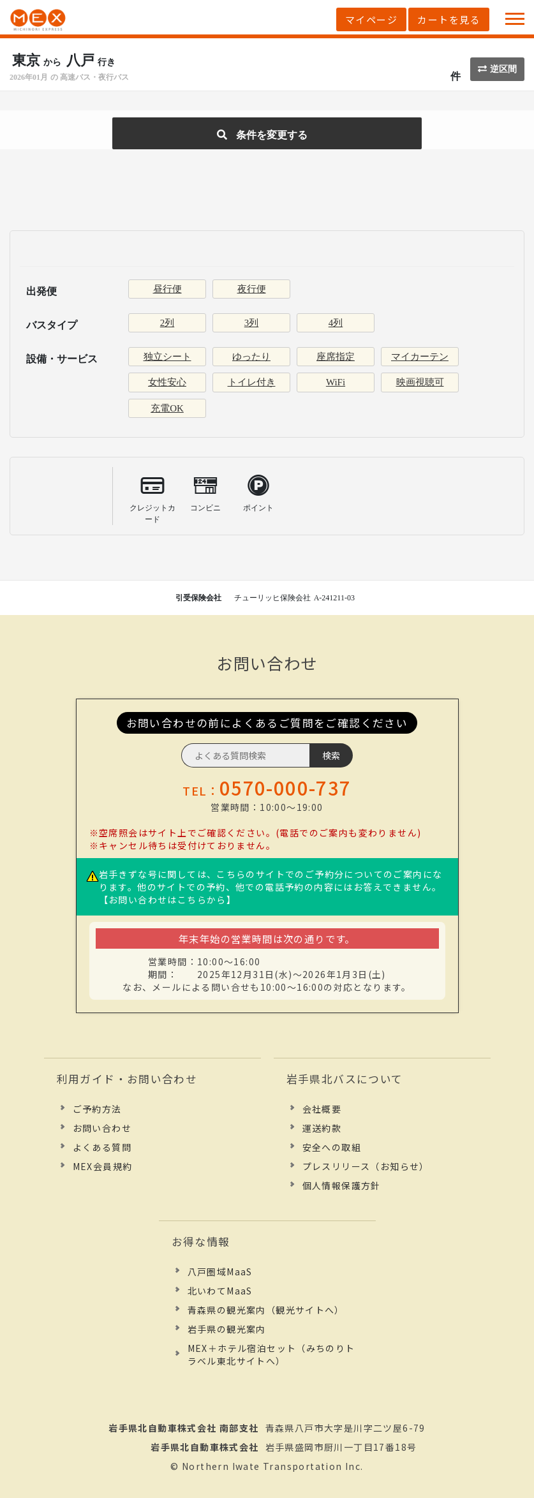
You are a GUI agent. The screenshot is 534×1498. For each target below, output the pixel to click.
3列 (251, 323)
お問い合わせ (102, 1128)
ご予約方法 (97, 1108)
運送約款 (322, 1128)
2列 (167, 323)
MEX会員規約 (103, 1166)
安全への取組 (331, 1147)
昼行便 (167, 289)
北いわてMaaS (220, 1290)
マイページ (371, 19)
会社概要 (322, 1108)
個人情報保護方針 (341, 1185)
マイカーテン (420, 357)
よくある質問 (102, 1147)
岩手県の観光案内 (227, 1329)
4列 (336, 323)
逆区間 (497, 69)
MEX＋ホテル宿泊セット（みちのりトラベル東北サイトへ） (271, 1354)
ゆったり (251, 357)
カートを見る (448, 19)
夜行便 (251, 289)
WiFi (335, 382)
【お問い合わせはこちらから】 (168, 899)
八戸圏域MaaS (220, 1271)
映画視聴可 (420, 382)
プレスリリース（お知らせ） (365, 1166)
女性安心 (167, 382)
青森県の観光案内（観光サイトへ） (266, 1309)
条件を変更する (262, 135)
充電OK (167, 408)
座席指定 (335, 357)
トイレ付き (252, 382)
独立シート (167, 357)
